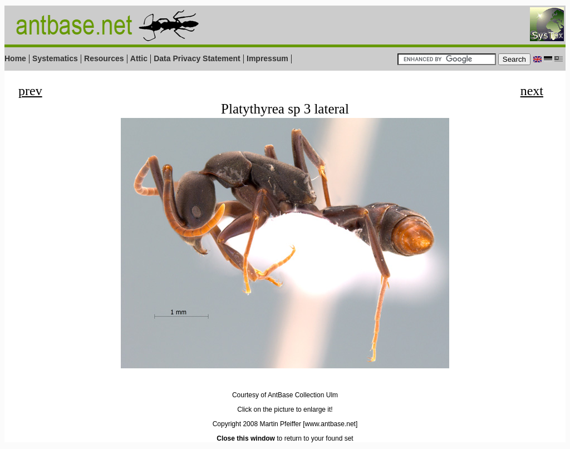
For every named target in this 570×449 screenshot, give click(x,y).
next (531, 90)
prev (30, 90)
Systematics (55, 58)
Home (15, 58)
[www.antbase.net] (330, 424)
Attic (139, 58)
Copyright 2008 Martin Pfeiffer (257, 424)
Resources (104, 58)
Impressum (267, 58)
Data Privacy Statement (197, 58)
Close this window (246, 438)
